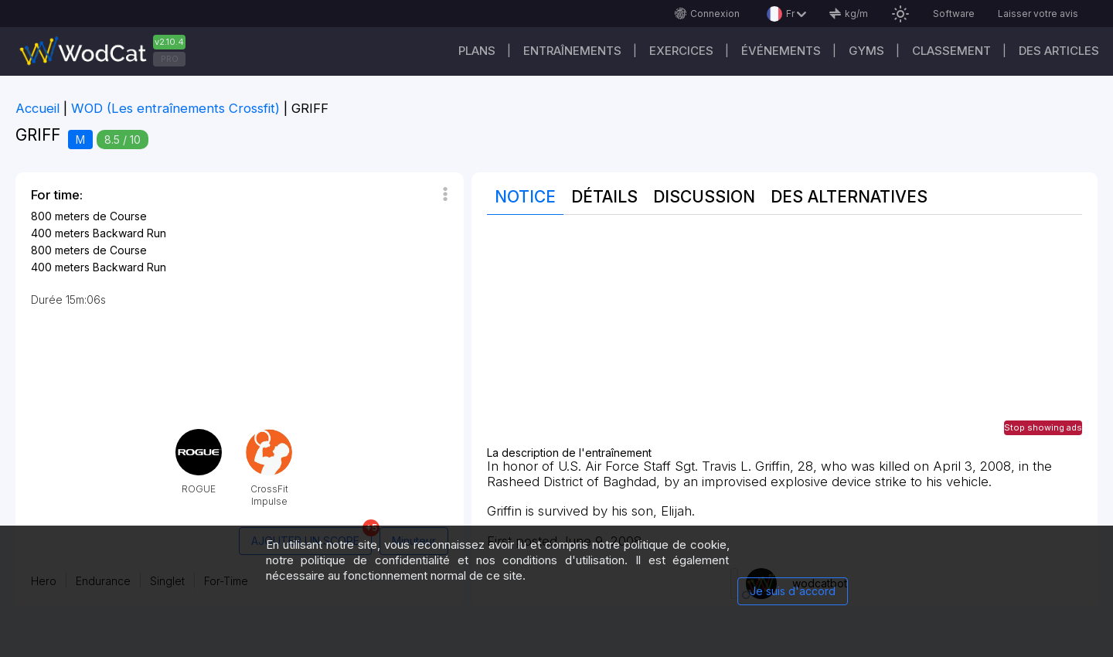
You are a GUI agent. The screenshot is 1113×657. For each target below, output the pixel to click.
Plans (476, 50)
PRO (170, 58)
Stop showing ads (1043, 427)
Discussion (704, 196)
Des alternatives (849, 196)
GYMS (866, 50)
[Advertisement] (784, 338)
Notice (525, 196)
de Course (120, 216)
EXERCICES (681, 50)
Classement (951, 50)
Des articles (1059, 50)
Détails (604, 196)
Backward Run (129, 233)
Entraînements (572, 50)
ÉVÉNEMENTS (781, 50)
